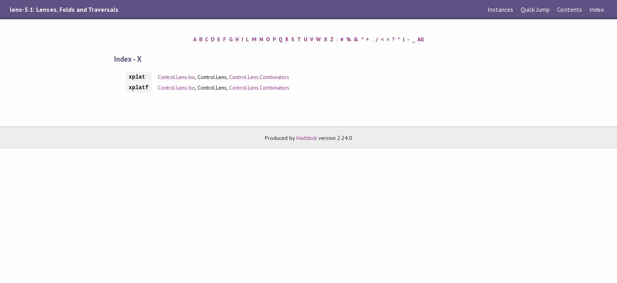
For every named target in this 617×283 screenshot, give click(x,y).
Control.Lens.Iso (176, 77)
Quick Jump (535, 9)
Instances (500, 9)
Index (596, 9)
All (420, 39)
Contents (569, 9)
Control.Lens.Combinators (259, 77)
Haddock (306, 138)
